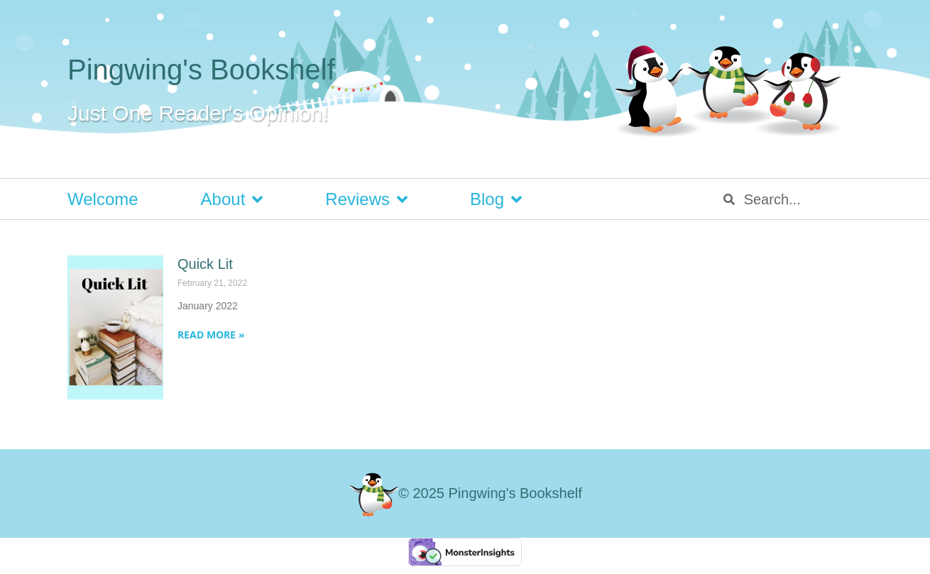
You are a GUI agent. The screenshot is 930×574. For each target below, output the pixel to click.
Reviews (366, 199)
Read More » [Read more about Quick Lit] (211, 334)
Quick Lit (205, 264)
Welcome (102, 199)
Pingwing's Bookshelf (201, 69)
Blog (496, 199)
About (232, 199)
